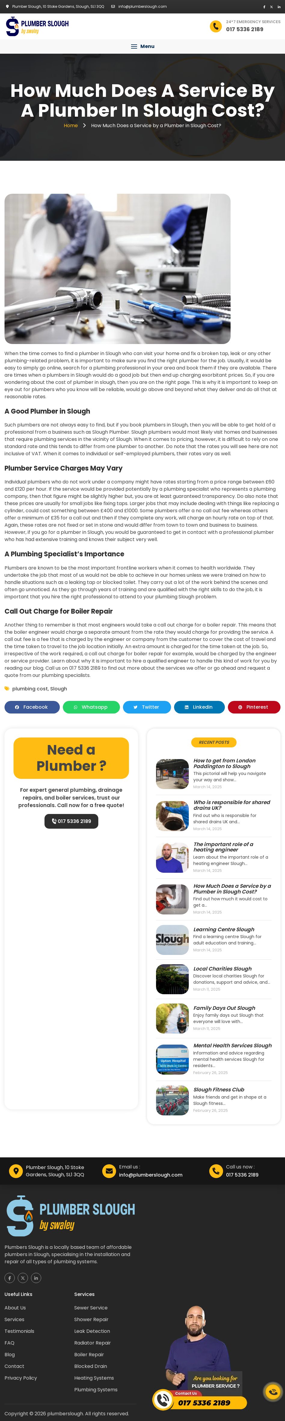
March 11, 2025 (206, 989)
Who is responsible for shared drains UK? (231, 805)
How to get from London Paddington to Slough (224, 763)
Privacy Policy (21, 1378)
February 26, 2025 (210, 1072)
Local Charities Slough (222, 969)
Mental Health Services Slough (232, 1046)
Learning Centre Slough (223, 929)
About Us (15, 1307)
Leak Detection (92, 1331)
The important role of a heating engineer (223, 847)
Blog (10, 1354)
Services (14, 1319)
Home (71, 125)
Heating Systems (94, 1378)
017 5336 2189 (71, 821)
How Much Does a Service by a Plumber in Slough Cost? (232, 888)
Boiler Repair (89, 1354)
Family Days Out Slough (224, 1008)
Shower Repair (91, 1319)
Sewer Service (91, 1307)
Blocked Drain (90, 1366)
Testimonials (19, 1331)
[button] (142, 46)
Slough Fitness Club (218, 1090)
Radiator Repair (92, 1342)
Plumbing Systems (96, 1389)
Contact (14, 1366)
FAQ (9, 1342)
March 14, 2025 (207, 787)
